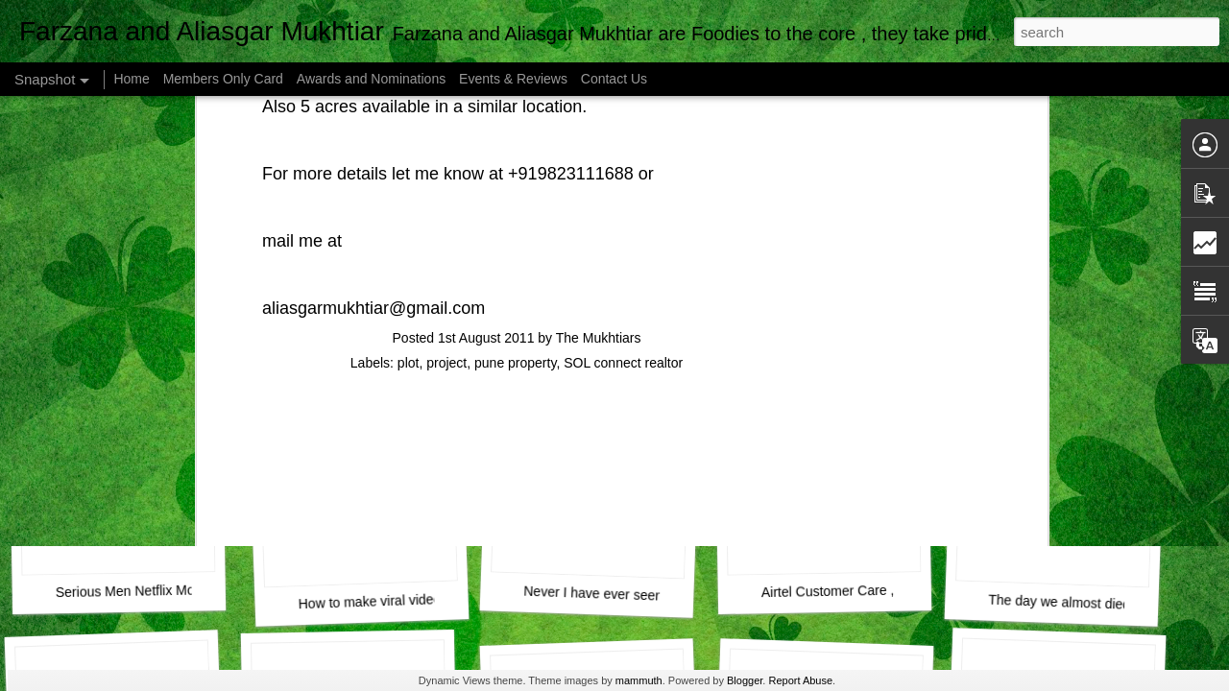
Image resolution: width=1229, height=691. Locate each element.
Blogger (744, 680)
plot (409, 110)
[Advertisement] (516, 234)
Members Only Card (225, 78)
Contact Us (614, 78)
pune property (515, 110)
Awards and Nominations (373, 78)
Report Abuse (800, 680)
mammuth (639, 680)
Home (131, 78)
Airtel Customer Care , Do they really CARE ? (897, 590)
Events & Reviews (513, 78)
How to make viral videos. (374, 601)
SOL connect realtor (623, 110)
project (446, 110)
